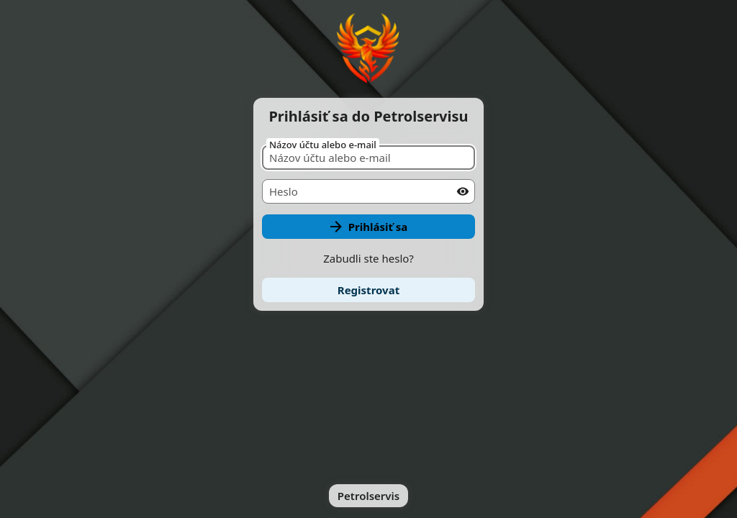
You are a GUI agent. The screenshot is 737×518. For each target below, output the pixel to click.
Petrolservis (368, 496)
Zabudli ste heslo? (368, 258)
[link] (368, 290)
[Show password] (463, 191)
